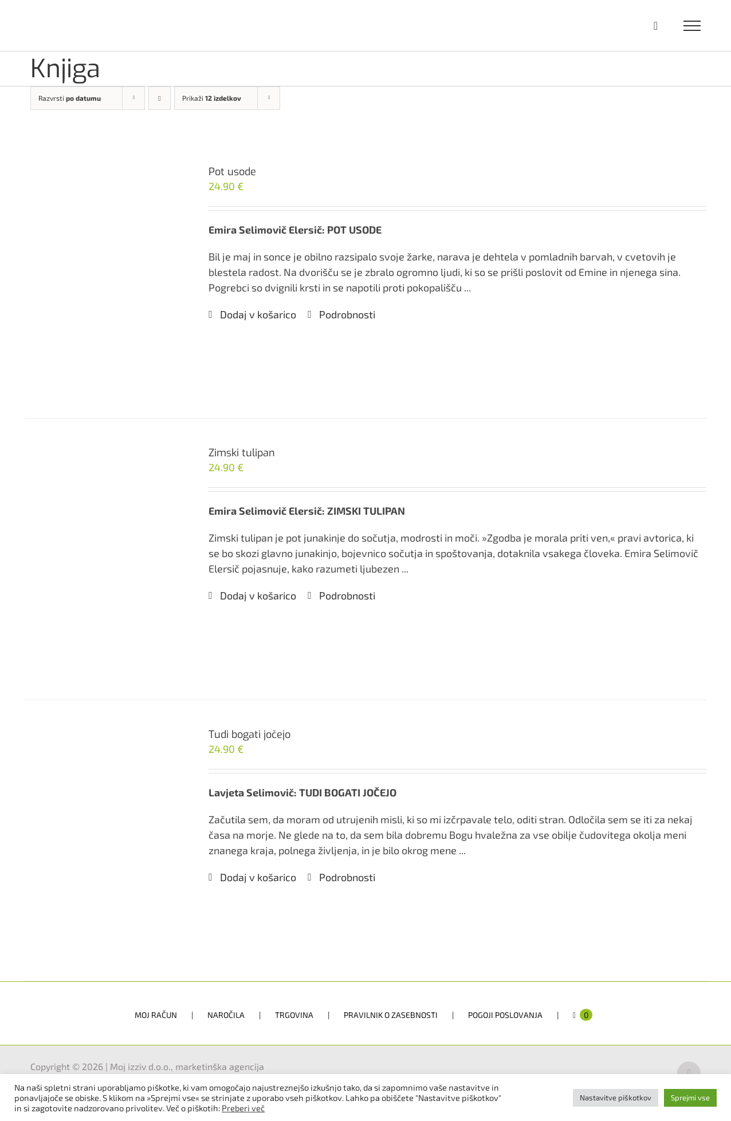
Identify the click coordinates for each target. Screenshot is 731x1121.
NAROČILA (226, 1015)
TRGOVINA (294, 1015)
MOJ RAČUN (156, 1015)
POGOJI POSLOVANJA (505, 1015)
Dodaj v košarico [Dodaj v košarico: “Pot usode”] (258, 314)
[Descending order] (159, 98)
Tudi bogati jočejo (249, 734)
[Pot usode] (103, 277)
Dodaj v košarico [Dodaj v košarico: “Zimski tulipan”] (258, 595)
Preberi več (243, 1108)
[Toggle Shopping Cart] (656, 25)
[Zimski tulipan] (103, 558)
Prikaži (211, 98)
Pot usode (232, 172)
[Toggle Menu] (692, 26)
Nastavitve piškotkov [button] (615, 1097)
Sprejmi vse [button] (690, 1097)
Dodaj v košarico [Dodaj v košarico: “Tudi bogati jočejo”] (258, 877)
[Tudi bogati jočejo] (103, 840)
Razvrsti (69, 98)
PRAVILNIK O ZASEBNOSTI (391, 1015)
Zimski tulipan (242, 453)
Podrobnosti (347, 314)
